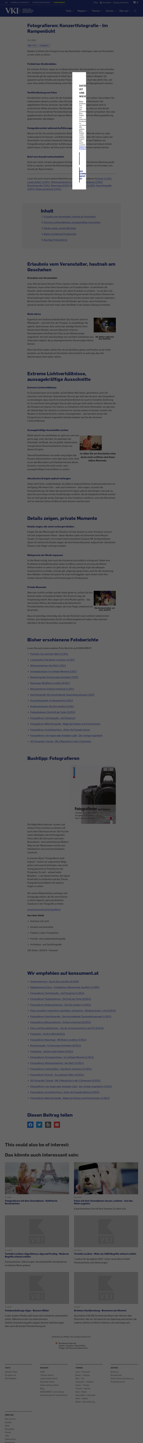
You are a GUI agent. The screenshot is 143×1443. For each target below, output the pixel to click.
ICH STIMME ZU (79, 158)
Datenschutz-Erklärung (85, 148)
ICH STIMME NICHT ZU (79, 175)
